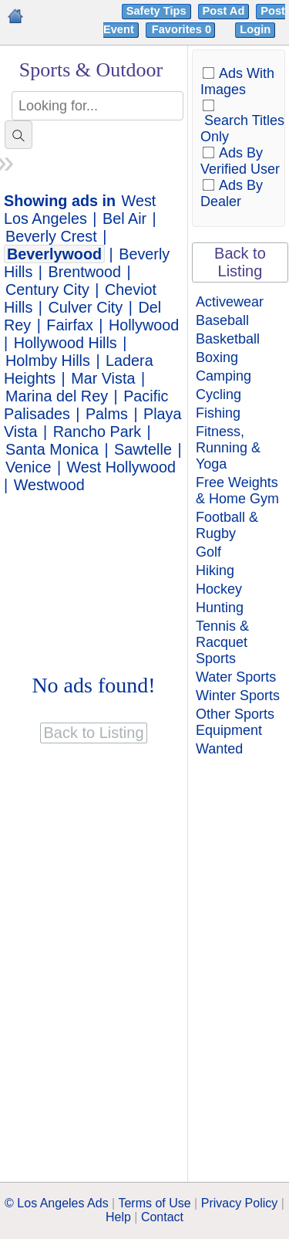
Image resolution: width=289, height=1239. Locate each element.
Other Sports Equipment (235, 722)
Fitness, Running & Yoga (228, 448)
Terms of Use (154, 1203)
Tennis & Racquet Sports (222, 642)
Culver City (86, 307)
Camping (223, 376)
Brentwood (85, 271)
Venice (28, 467)
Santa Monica (52, 449)
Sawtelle (143, 449)
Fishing (218, 413)
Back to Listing (240, 262)
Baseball (222, 320)
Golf (208, 552)
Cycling (218, 394)
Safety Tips (156, 11)
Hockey (219, 589)
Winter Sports (238, 695)
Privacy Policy (239, 1203)
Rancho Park (97, 431)
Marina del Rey (56, 396)
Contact (162, 1217)
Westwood (49, 484)
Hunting (220, 607)
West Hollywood (121, 467)
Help (118, 1217)
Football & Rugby (227, 525)
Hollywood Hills (65, 342)
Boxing (217, 357)
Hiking (215, 570)
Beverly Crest (51, 236)
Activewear (230, 302)
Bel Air (124, 218)
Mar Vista (103, 378)
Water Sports (236, 677)
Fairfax (69, 325)
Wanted (219, 749)
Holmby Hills (47, 360)
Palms (107, 413)
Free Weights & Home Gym (237, 490)
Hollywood (144, 325)
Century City (47, 289)
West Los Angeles (80, 209)
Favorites (183, 29)
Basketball (228, 339)
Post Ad (224, 11)
